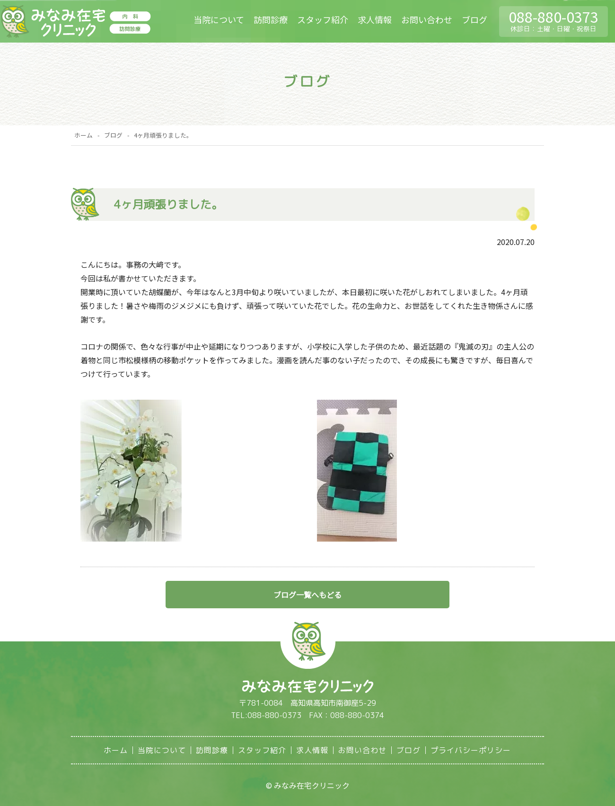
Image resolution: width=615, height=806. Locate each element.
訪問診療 (271, 19)
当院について (218, 19)
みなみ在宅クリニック (75, 22)
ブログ (474, 19)
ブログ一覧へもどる (307, 594)
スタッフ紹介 (322, 19)
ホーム (83, 135)
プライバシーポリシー (470, 750)
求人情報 (375, 19)
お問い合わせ (426, 19)
